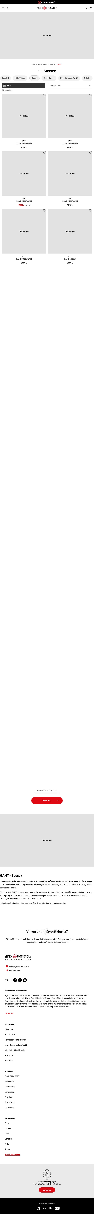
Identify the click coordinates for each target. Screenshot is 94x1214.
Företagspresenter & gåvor (15, 1040)
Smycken (8, 1097)
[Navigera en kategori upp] (40, 71)
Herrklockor (9, 1081)
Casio (7, 1123)
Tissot (7, 1149)
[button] (70, 85)
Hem (33, 64)
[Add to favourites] (44, 95)
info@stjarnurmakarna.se (19, 966)
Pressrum (9, 1055)
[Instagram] (20, 980)
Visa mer (51, 800)
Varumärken (42, 64)
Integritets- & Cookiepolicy (15, 1050)
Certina (8, 1128)
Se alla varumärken (12, 1154)
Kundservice (10, 1034)
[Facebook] (15, 980)
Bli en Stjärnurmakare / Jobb (16, 1045)
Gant (51, 64)
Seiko (7, 1144)
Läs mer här (9, 1013)
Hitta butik (9, 1029)
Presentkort (9, 1102)
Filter (7, 85)
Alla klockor (9, 1107)
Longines (8, 1139)
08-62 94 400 (14, 970)
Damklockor (9, 1087)
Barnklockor (9, 1092)
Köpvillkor (9, 1060)
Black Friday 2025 (12, 1076)
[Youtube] (25, 980)
